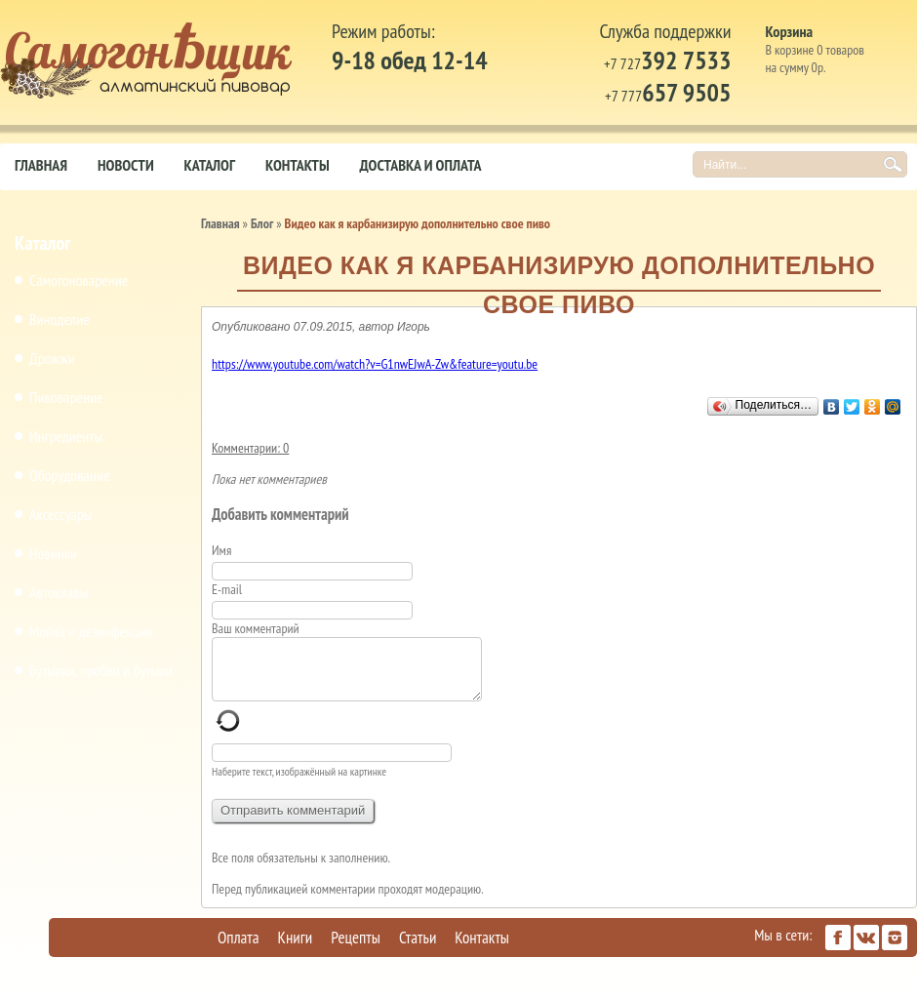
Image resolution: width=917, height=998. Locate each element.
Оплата (238, 949)
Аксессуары (60, 514)
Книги (295, 949)
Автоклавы (58, 592)
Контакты (297, 165)
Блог (262, 223)
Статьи (417, 949)
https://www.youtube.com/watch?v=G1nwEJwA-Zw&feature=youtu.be (375, 364)
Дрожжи (52, 358)
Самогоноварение (78, 280)
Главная (41, 165)
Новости (126, 165)
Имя (227, 550)
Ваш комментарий (255, 628)
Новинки (53, 553)
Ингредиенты (65, 436)
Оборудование (69, 475)
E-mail (228, 589)
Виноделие (59, 319)
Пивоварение (66, 397)
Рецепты (355, 949)
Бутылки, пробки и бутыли (101, 670)
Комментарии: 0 (250, 448)
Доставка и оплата (421, 165)
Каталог (209, 165)
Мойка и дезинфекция (90, 631)
